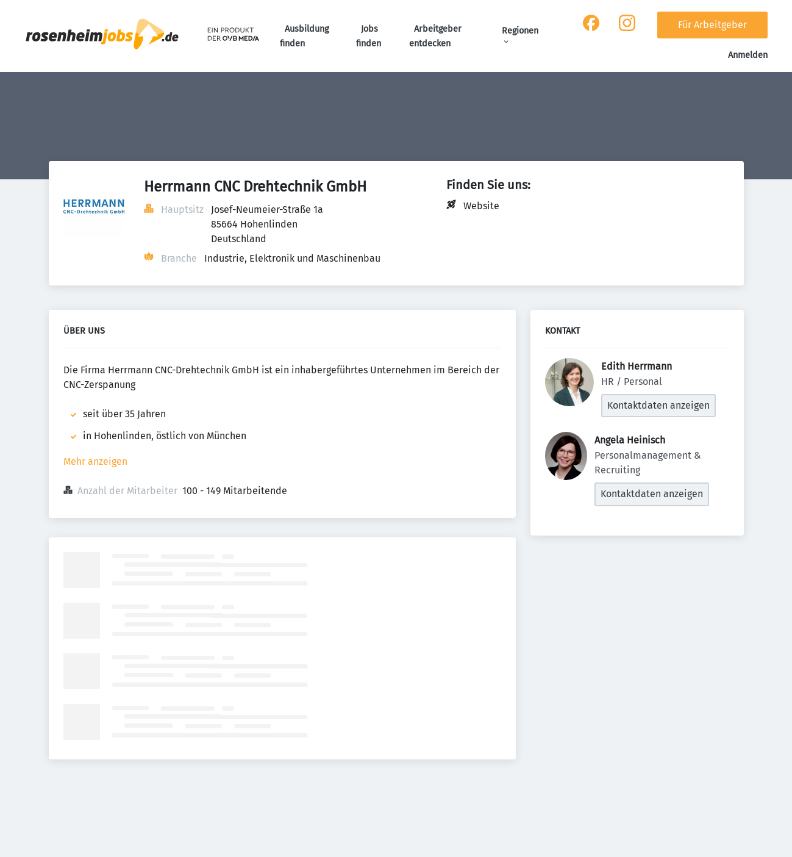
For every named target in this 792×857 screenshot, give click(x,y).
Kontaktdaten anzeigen (658, 405)
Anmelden (748, 55)
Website (481, 206)
